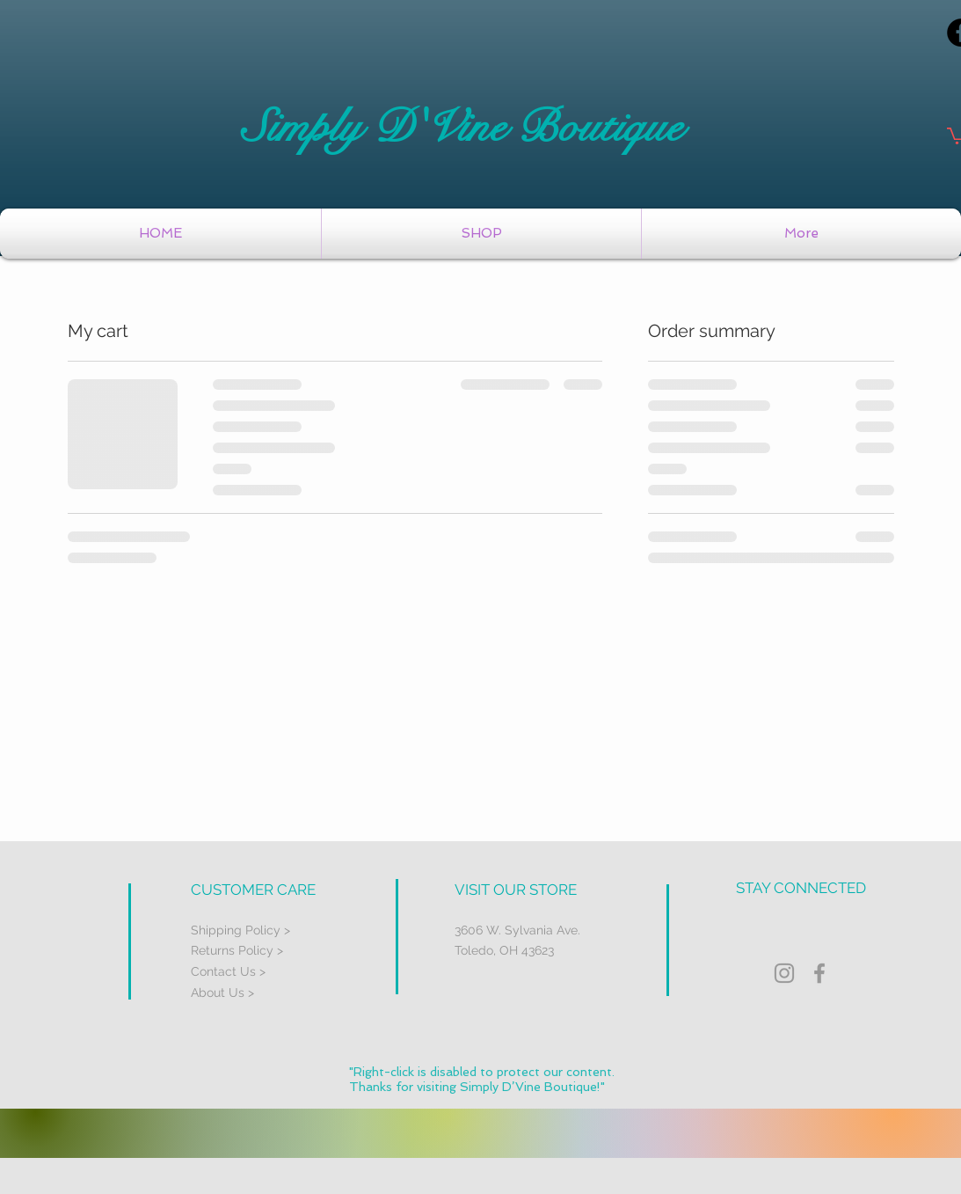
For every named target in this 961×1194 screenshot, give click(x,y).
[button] (481, 234)
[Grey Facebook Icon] (819, 973)
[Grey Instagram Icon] (784, 973)
